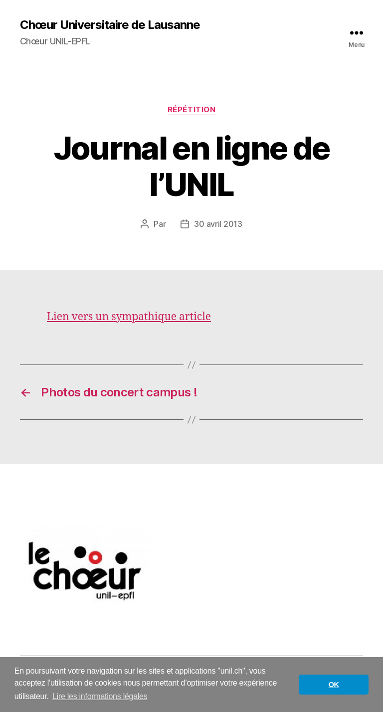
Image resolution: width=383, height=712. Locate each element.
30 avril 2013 (218, 224)
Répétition (192, 109)
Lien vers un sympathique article (129, 317)
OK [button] (334, 685)
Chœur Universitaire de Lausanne (110, 25)
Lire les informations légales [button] (100, 696)
